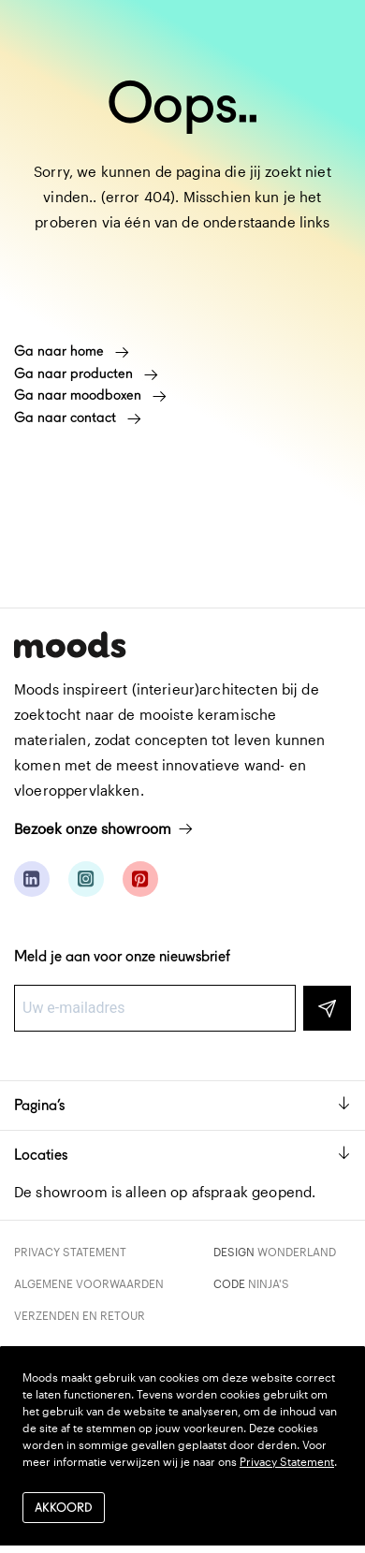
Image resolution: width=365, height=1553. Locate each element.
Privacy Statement (70, 1251)
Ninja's (268, 1283)
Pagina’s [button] (182, 1105)
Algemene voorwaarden (89, 1283)
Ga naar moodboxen (90, 395)
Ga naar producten (86, 373)
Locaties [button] (182, 1155)
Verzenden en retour (79, 1315)
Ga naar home (71, 351)
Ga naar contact (77, 417)
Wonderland (296, 1251)
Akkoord (64, 1508)
